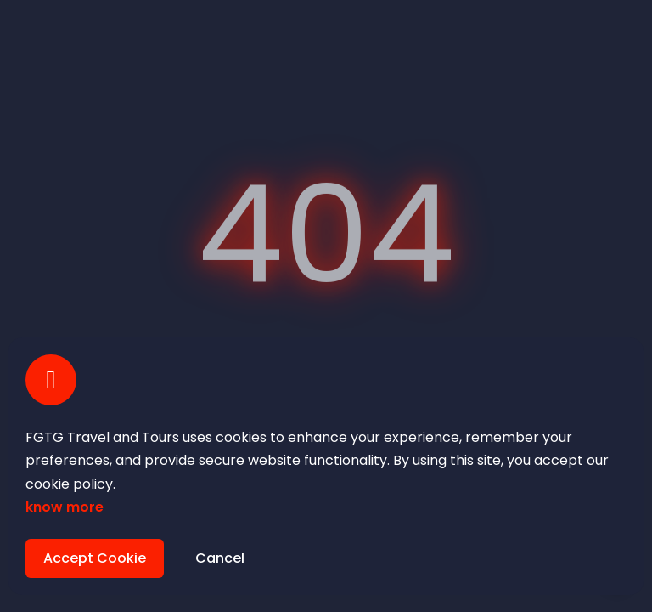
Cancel (219, 558)
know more (64, 507)
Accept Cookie (94, 558)
